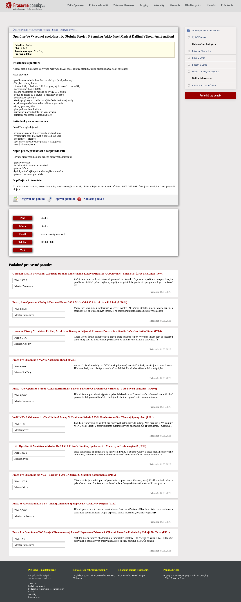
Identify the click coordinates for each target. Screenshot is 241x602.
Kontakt (211, 5)
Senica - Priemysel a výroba (64, 30)
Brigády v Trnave (178, 578)
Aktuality (159, 5)
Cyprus (85, 575)
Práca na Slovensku (123, 5)
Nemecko (101, 575)
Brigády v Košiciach (191, 575)
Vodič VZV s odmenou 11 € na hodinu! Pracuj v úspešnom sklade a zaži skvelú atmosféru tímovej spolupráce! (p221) (82, 417)
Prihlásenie (227, 5)
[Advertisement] (70, 17)
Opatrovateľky (124, 575)
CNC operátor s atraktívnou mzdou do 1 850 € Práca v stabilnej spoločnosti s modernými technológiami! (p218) (79, 446)
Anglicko (77, 575)
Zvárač (135, 575)
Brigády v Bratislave (172, 575)
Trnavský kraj (36, 30)
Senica (47, 30)
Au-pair (142, 575)
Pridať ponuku (75, 5)
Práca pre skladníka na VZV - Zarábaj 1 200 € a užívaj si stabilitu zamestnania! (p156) (64, 474)
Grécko (93, 575)
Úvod (15, 30)
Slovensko (24, 30)
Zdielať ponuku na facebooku (206, 30)
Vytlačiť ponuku (199, 37)
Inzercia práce (34, 597)
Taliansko (77, 578)
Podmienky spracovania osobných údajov (46, 589)
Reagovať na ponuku (32, 198)
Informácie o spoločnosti (204, 85)
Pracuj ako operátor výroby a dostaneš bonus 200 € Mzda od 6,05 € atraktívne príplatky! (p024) (69, 302)
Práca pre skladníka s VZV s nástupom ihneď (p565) (43, 359)
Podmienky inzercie (37, 586)
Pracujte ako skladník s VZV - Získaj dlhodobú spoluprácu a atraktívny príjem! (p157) (64, 503)
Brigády (144, 5)
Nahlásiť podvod (93, 198)
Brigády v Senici (199, 64)
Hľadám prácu (193, 5)
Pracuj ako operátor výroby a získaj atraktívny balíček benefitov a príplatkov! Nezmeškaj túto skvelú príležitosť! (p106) (84, 388)
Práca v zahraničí (98, 5)
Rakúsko (110, 575)
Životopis (175, 5)
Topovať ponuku (64, 198)
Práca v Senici (198, 58)
